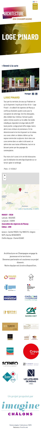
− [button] (4, 178)
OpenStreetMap (28, 209)
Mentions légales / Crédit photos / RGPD (20, 425)
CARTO (37, 209)
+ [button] (4, 175)
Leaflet (20, 209)
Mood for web (24, 427)
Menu (35, 6)
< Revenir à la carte (10, 66)
